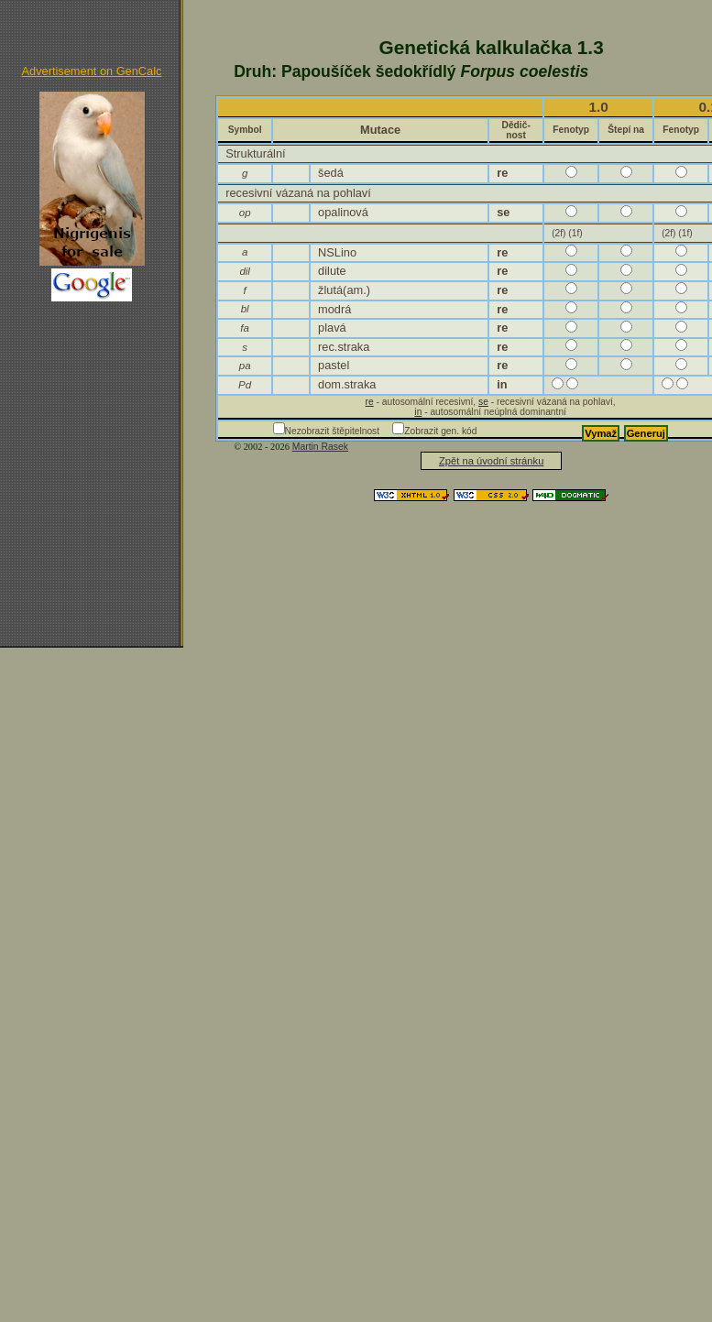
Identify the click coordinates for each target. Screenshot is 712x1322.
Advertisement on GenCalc (92, 71)
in (418, 412)
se (483, 402)
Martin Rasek (320, 447)
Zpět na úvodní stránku (491, 460)
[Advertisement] (91, 391)
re (370, 402)
